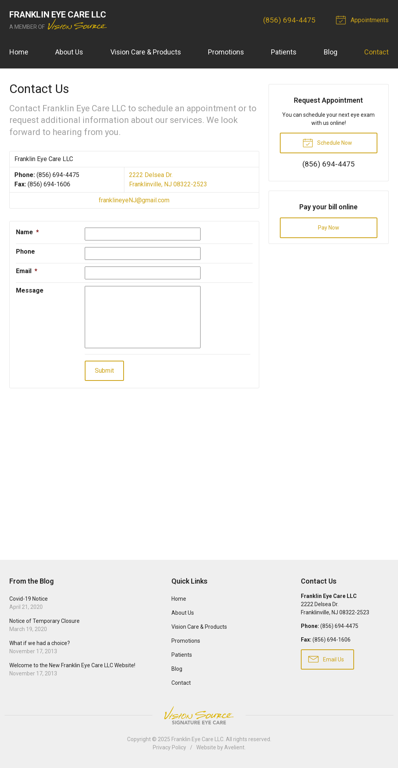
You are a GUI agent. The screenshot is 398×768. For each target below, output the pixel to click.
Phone (25, 251)
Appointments (363, 19)
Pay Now (328, 227)
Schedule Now (327, 142)
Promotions (226, 52)
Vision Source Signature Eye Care (199, 715)
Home (18, 52)
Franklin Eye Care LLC (197, 739)
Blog (330, 52)
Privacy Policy (169, 747)
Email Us (326, 658)
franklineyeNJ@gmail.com (134, 200)
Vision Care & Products (145, 52)
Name (27, 232)
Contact (376, 52)
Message (30, 290)
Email (26, 271)
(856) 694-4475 (289, 20)
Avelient (234, 747)
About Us (69, 52)
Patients (284, 52)
